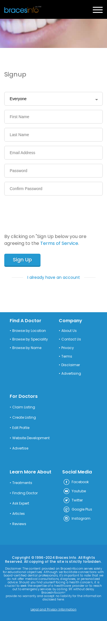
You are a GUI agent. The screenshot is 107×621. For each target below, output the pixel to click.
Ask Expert (20, 503)
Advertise (20, 448)
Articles (18, 514)
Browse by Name (26, 348)
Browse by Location (29, 331)
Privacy (67, 348)
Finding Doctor (25, 493)
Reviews (19, 524)
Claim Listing (23, 407)
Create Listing (24, 418)
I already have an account (53, 277)
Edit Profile (20, 428)
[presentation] (47, 211)
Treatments (22, 483)
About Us (69, 331)
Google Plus (77, 510)
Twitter (73, 500)
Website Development (31, 438)
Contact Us (71, 339)
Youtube (74, 491)
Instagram (76, 519)
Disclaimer (70, 365)
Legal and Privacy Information (53, 609)
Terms (66, 356)
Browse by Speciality (30, 339)
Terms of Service (59, 243)
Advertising (71, 374)
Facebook (76, 482)
